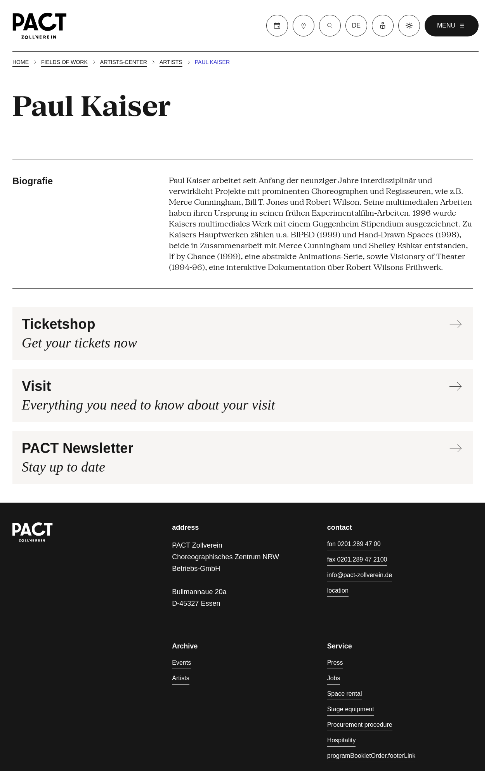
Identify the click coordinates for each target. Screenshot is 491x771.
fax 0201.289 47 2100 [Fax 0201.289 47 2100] (357, 559)
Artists (171, 62)
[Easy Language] (383, 25)
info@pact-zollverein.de (359, 575)
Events (181, 662)
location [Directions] (338, 590)
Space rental (344, 693)
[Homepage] (39, 25)
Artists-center (123, 62)
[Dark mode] (409, 25)
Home (20, 62)
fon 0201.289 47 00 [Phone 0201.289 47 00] (354, 544)
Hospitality (341, 740)
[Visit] (303, 25)
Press (335, 662)
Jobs (333, 678)
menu (451, 25)
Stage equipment (350, 709)
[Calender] (277, 25)
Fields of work (64, 62)
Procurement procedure (359, 724)
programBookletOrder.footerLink (371, 755)
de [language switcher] (356, 25)
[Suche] (330, 25)
